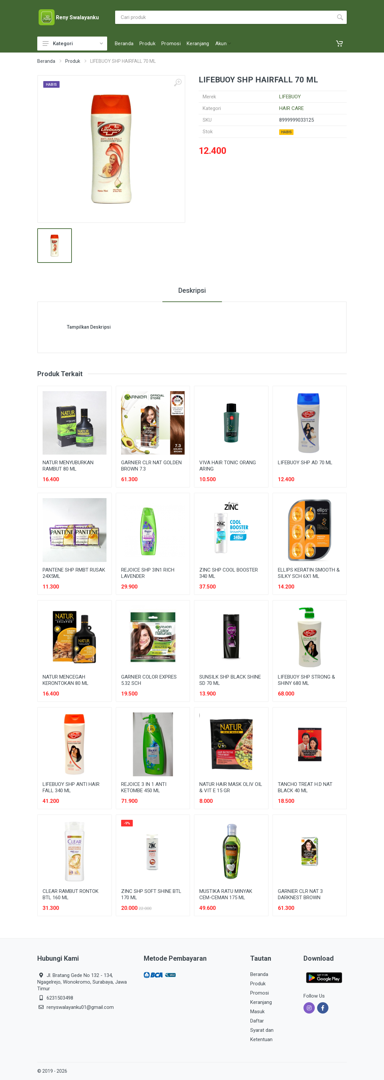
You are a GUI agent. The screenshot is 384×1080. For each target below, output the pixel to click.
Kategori (73, 44)
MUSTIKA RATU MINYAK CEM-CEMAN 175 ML (225, 894)
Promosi (259, 993)
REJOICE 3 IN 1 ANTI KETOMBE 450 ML (143, 787)
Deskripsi (192, 290)
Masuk (257, 1012)
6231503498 (60, 998)
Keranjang (261, 1002)
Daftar (257, 1021)
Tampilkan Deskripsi (89, 327)
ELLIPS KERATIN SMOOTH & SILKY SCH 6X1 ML (309, 573)
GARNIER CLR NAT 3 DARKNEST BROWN (300, 894)
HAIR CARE (291, 108)
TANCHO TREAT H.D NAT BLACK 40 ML (305, 787)
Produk (72, 61)
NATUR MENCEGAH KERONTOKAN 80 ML (66, 680)
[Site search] (224, 17)
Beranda (46, 61)
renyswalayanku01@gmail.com (80, 1007)
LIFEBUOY (290, 97)
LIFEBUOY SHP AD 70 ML (305, 463)
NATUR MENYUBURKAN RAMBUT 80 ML (68, 466)
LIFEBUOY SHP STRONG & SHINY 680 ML (306, 680)
